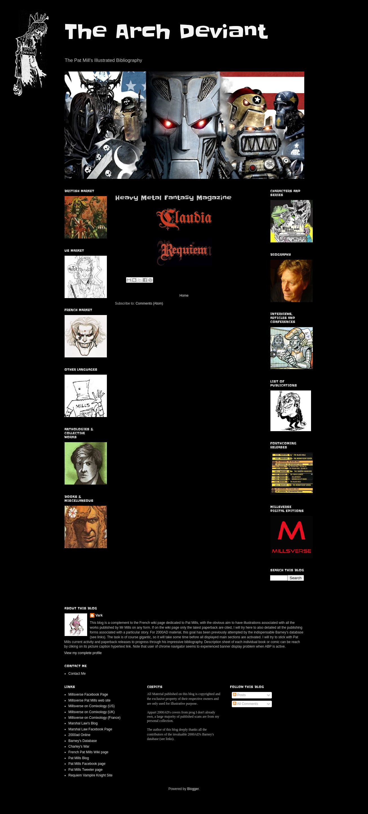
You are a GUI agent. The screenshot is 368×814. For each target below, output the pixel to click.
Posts (239, 695)
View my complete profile (83, 653)
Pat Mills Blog (79, 758)
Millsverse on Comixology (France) (95, 718)
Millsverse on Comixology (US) (92, 706)
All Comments (245, 704)
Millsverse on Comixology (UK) (92, 712)
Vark (99, 615)
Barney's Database (83, 741)
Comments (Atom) (149, 303)
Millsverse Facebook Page (88, 694)
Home (183, 296)
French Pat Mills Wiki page (89, 752)
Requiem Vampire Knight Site (91, 775)
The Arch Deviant (165, 31)
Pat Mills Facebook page (87, 764)
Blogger (193, 789)
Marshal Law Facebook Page (90, 729)
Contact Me (77, 674)
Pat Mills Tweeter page (86, 770)
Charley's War (79, 746)
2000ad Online (80, 735)
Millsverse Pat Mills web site (90, 700)
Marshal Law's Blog (83, 723)
